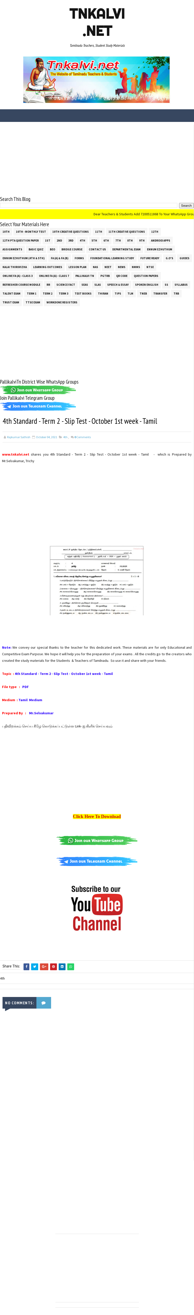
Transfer (160, 293)
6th (106, 240)
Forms (79, 258)
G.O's (169, 258)
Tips (118, 293)
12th (154, 231)
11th (98, 231)
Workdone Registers (62, 302)
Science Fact (65, 284)
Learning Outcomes (47, 267)
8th (130, 240)
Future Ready (149, 258)
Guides (184, 258)
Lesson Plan (78, 267)
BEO (52, 249)
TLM (130, 293)
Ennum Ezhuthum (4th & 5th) (24, 258)
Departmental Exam (126, 249)
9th (142, 240)
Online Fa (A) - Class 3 (18, 275)
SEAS (84, 284)
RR (48, 284)
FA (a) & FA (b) (59, 258)
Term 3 (63, 293)
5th (94, 240)
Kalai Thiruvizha (15, 267)
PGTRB (105, 275)
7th (118, 240)
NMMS (136, 267)
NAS (95, 267)
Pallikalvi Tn (84, 275)
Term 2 (47, 293)
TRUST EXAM (11, 302)
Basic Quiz (36, 249)
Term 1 (31, 293)
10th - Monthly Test (31, 231)
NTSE (150, 267)
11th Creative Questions (127, 231)
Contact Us (97, 249)
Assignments (12, 249)
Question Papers (146, 275)
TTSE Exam (33, 302)
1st (47, 240)
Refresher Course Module (21, 284)
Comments (82, 437)
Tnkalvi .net (97, 22)
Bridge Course (71, 249)
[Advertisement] (97, 159)
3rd (70, 240)
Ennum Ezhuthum (159, 249)
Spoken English (146, 284)
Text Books (83, 293)
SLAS (97, 284)
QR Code (121, 275)
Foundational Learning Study (112, 258)
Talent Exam (11, 293)
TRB (176, 293)
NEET (108, 267)
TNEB (143, 293)
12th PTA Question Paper (21, 240)
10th (6, 231)
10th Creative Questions (70, 231)
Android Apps (160, 240)
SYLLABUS (181, 284)
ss (166, 284)
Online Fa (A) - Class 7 (54, 275)
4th (82, 240)
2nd (59, 240)
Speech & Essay (118, 284)
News (121, 267)
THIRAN (103, 293)
